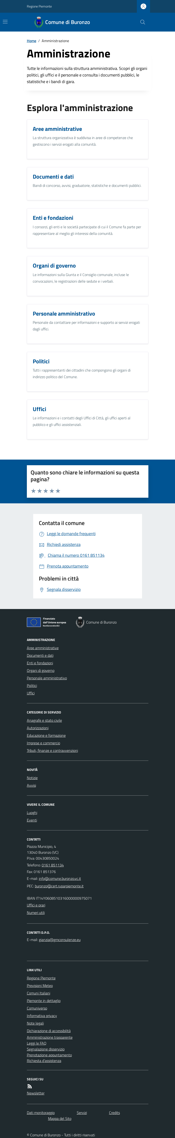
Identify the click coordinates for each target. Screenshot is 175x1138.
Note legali (35, 1023)
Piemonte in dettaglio (44, 1000)
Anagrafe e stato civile (44, 720)
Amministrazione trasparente (50, 1037)
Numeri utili (36, 912)
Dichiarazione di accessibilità (49, 1031)
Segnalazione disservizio (46, 1049)
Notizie (32, 778)
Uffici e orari (36, 905)
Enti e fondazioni (40, 663)
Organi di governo (40, 670)
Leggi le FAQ (36, 1043)
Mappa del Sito (59, 1118)
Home (31, 41)
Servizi (82, 1112)
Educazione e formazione (46, 735)
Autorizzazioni (38, 728)
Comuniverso (37, 1008)
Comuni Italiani (38, 993)
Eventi (32, 820)
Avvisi (31, 785)
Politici (32, 685)
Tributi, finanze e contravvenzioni (52, 750)
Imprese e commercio (43, 743)
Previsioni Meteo (40, 985)
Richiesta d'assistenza (44, 1060)
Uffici (31, 693)
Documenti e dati (40, 655)
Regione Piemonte (39, 6)
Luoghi (32, 812)
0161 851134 (53, 865)
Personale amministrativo (47, 678)
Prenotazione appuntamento (49, 1055)
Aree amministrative (43, 648)
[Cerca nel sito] (140, 22)
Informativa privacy (42, 1015)
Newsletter (36, 1093)
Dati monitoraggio (41, 1112)
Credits (114, 1112)
